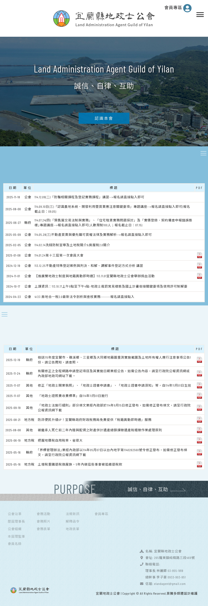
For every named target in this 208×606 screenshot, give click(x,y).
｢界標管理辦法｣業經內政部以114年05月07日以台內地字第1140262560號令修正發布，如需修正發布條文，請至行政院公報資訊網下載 (112, 451)
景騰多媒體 (175, 593)
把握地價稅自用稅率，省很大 (60, 440)
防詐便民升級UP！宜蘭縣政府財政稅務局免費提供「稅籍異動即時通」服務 (95, 419)
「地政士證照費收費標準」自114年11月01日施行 (73, 395)
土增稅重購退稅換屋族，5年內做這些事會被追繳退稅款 (80, 464)
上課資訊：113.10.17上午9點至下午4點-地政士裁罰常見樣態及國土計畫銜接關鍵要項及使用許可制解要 (111, 286)
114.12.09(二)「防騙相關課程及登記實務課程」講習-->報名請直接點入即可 (89, 196)
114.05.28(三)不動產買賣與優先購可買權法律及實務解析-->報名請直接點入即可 (93, 234)
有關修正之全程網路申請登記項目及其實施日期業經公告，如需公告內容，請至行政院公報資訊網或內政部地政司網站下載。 (114, 373)
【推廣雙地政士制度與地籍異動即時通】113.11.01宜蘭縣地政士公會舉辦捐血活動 (95, 275)
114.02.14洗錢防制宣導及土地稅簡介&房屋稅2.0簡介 (72, 244)
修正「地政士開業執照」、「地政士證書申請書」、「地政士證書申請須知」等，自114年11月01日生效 (114, 385)
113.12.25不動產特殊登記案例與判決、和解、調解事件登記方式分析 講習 (89, 265)
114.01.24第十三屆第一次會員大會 (59, 255)
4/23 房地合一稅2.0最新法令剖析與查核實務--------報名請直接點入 (84, 296)
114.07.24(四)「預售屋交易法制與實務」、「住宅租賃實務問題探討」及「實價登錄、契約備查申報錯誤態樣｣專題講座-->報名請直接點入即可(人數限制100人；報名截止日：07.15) (113, 222)
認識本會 (104, 120)
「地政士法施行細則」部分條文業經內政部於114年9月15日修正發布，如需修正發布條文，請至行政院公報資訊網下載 (114, 407)
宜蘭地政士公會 (108, 593)
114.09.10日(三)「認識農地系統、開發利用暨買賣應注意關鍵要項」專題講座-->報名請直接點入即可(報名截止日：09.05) (112, 208)
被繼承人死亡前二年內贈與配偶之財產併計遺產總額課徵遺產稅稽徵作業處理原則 (100, 429)
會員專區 (178, 8)
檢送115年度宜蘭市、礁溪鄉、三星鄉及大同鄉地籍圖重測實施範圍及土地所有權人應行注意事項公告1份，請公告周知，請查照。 (114, 359)
